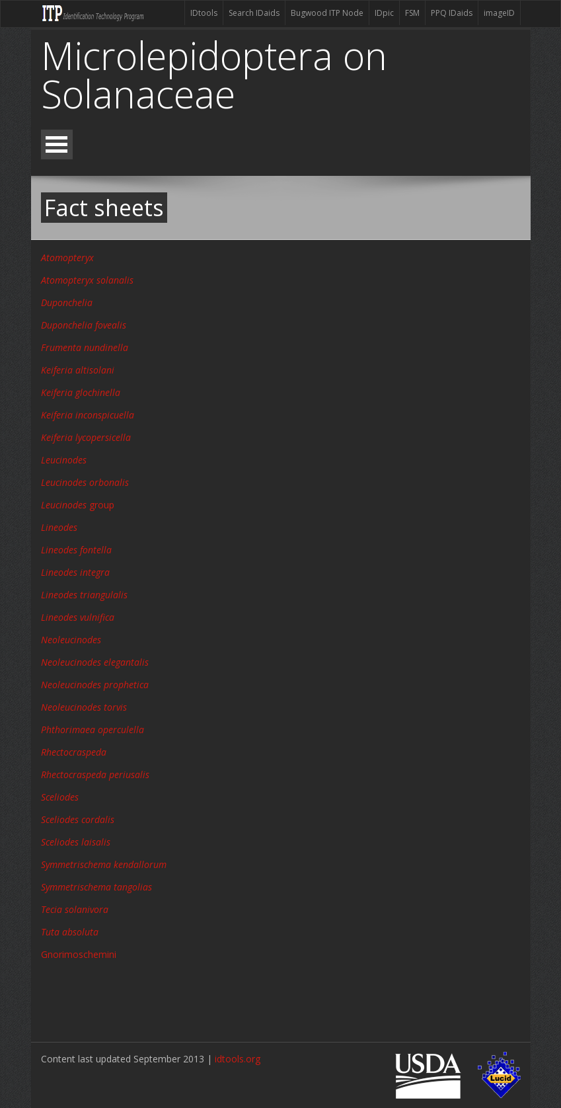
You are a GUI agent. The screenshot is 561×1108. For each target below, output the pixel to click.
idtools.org (237, 1058)
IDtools (203, 13)
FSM (412, 13)
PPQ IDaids (451, 13)
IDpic (384, 13)
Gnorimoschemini (78, 954)
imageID (499, 13)
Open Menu (57, 144)
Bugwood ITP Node (327, 13)
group (77, 504)
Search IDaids (254, 13)
